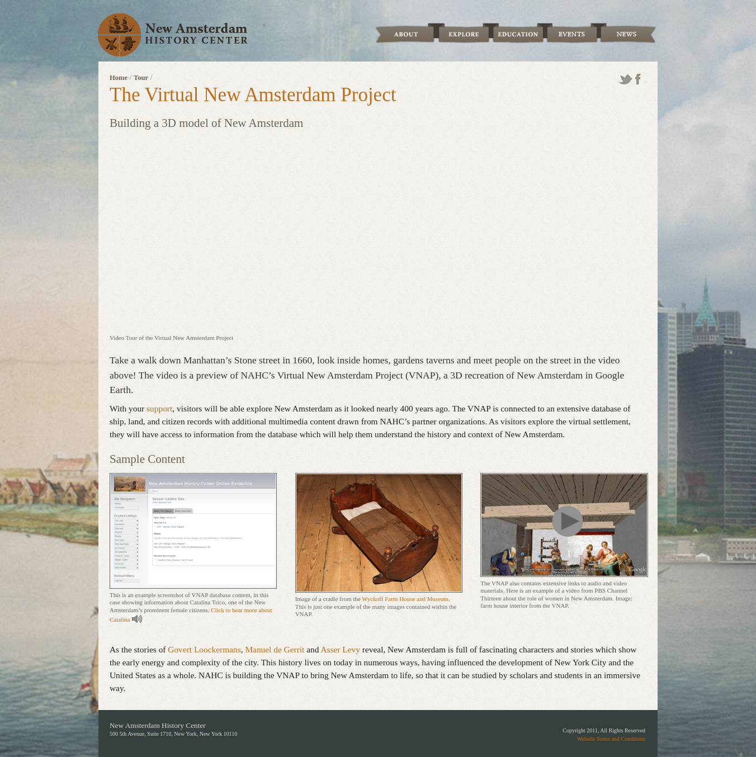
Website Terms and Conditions (611, 739)
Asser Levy (340, 649)
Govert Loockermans (204, 649)
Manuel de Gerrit (274, 649)
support (159, 408)
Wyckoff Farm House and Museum (405, 598)
